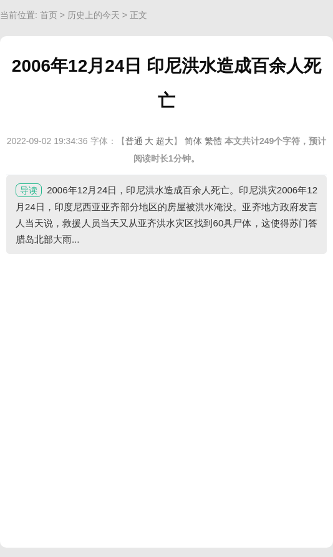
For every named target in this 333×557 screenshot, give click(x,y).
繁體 (213, 141)
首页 (48, 15)
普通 (134, 141)
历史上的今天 (93, 15)
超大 (164, 141)
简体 (193, 141)
